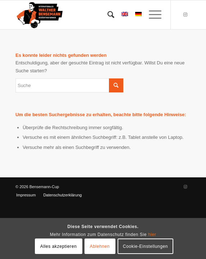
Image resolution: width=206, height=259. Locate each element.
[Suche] (107, 14)
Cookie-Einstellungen (145, 246)
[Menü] (151, 14)
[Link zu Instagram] (185, 14)
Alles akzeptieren (58, 246)
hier (152, 234)
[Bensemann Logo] (85, 14)
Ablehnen (100, 246)
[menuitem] (107, 14)
